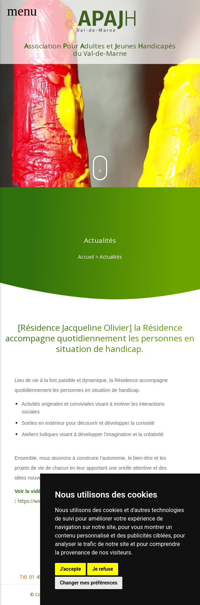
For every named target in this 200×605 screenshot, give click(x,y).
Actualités (111, 256)
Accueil (86, 256)
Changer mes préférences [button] (88, 583)
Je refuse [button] (102, 569)
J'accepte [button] (70, 569)
